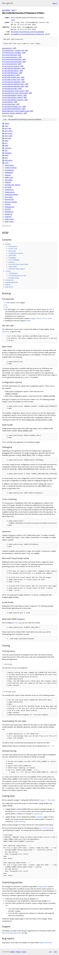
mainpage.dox (9, 207)
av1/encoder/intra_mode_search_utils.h (15, 93)
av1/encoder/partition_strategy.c (13, 100)
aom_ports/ (8, 133)
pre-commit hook (46, 828)
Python (28, 321)
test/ (6, 158)
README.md (9, 212)
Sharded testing (13, 278)
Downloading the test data (17, 276)
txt (50, 952)
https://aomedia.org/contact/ (12, 933)
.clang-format (9, 165)
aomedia (6, 10)
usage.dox (8, 217)
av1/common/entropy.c (10, 57)
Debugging (12, 258)
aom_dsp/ (8, 128)
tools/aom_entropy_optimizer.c (12, 113)
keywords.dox (9, 199)
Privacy (18, 952)
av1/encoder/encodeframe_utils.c (13, 84)
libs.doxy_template (11, 202)
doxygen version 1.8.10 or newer (41, 318)
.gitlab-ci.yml (9, 177)
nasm (50, 309)
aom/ (6, 126)
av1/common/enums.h (9, 64)
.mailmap (8, 182)
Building (8, 244)
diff (47, 34)
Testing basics (13, 273)
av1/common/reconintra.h (11, 66)
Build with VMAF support (16, 269)
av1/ (6, 143)
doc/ (6, 150)
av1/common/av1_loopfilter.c (12, 53)
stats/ (7, 155)
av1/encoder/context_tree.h (11, 80)
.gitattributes (9, 172)
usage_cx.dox (9, 219)
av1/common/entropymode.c (12, 59)
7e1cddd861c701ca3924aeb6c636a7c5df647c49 (27, 34)
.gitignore (8, 175)
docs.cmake (9, 197)
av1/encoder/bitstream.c (10, 73)
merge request (43, 886)
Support (8, 284)
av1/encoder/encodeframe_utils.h (13, 86)
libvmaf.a (15, 623)
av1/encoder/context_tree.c (11, 77)
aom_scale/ (8, 136)
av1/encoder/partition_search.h (12, 97)
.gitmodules (8, 180)
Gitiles (12, 952)
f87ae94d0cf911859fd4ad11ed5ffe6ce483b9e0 (27, 32)
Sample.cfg (8, 214)
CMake (7, 303)
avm (13, 10)
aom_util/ (8, 138)
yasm (18, 309)
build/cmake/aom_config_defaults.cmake (15, 111)
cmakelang (39, 817)
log (13, 20)
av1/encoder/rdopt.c (9, 104)
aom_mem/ (8, 131)
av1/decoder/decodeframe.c (11, 68)
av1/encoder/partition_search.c (12, 95)
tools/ (7, 163)
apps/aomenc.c (7, 48)
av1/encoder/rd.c (7, 102)
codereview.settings (11, 194)
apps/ (6, 141)
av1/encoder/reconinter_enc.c (12, 106)
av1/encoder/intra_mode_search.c (13, 91)
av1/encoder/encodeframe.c (11, 82)
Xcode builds (12, 267)
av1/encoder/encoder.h (10, 88)
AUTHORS (8, 187)
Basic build (12, 251)
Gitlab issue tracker (45, 943)
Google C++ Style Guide (47, 800)
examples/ (8, 153)
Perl (6, 307)
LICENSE (7, 204)
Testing (7, 271)
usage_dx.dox (9, 221)
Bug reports (9, 287)
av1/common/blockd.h (9, 55)
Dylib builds (12, 255)
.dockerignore (9, 170)
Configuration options (15, 253)
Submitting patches (11, 282)
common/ (8, 148)
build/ (6, 145)
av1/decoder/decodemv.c (10, 71)
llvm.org (16, 811)
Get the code (12, 249)
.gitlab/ (7, 123)
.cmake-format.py (11, 168)
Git (6, 305)
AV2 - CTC (50, 746)
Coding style (9, 280)
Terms (24, 952)
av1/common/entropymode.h (12, 62)
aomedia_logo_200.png (12, 185)
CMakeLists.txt (10, 192)
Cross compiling (13, 260)
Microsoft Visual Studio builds (18, 264)
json (55, 952)
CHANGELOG (9, 190)
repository (5, 332)
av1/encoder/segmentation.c (11, 109)
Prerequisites (12, 246)
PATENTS (8, 209)
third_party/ (8, 160)
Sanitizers (11, 262)
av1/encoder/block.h (9, 75)
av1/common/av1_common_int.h (13, 50)
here (37, 899)
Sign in (55, 3)
